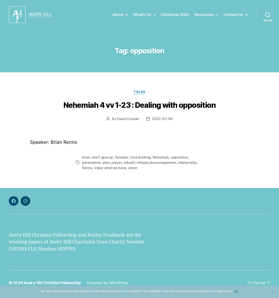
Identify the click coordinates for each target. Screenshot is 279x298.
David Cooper (128, 121)
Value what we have (110, 170)
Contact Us (233, 16)
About (117, 16)
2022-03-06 (162, 121)
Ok (236, 291)
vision (132, 170)
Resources (204, 16)
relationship (187, 165)
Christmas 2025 (175, 16)
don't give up (102, 160)
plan (106, 165)
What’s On (142, 16)
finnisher (121, 160)
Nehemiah (161, 160)
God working (140, 160)
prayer (116, 165)
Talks (139, 95)
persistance (91, 165)
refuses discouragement (156, 165)
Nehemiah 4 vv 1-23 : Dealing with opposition (139, 107)
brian (86, 160)
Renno (87, 170)
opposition (179, 160)
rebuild (129, 165)
